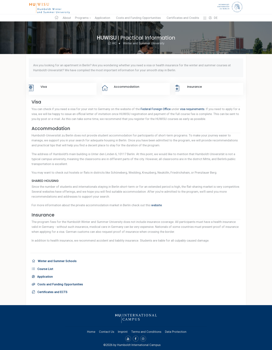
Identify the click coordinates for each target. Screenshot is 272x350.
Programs (82, 18)
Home (91, 331)
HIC (112, 43)
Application (102, 18)
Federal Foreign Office (156, 109)
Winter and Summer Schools (54, 261)
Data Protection (176, 331)
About (67, 18)
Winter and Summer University (143, 43)
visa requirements (192, 109)
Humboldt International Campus (139, 344)
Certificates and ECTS (50, 291)
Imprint (123, 331)
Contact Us (106, 331)
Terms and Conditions (146, 331)
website (156, 205)
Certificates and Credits (183, 18)
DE (216, 18)
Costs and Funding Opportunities (138, 18)
